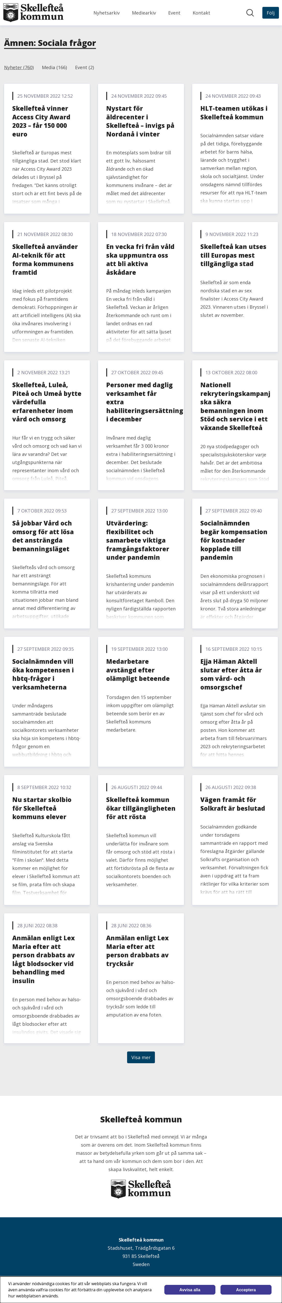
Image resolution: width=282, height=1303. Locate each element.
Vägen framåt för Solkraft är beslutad (232, 803)
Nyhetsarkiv (106, 13)
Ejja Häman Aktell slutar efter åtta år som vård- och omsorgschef (231, 674)
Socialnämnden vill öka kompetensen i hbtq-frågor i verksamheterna (43, 674)
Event (174, 13)
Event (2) (84, 67)
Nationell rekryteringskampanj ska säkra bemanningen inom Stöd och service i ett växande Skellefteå (235, 406)
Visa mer (141, 1057)
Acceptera (246, 1290)
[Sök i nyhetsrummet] (250, 13)
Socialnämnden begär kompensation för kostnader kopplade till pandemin (233, 540)
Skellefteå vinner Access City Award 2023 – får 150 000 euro (41, 121)
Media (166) (54, 67)
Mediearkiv (144, 13)
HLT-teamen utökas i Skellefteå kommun (233, 112)
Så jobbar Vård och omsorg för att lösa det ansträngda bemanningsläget (43, 536)
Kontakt (201, 13)
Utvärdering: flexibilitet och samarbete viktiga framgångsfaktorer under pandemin (137, 540)
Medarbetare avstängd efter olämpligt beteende (138, 670)
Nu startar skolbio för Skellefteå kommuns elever (41, 808)
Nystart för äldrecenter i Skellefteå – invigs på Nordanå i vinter (140, 121)
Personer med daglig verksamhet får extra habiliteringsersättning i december (144, 402)
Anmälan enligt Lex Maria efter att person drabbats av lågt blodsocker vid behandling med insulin (43, 959)
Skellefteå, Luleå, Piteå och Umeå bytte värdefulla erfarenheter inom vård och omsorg (46, 402)
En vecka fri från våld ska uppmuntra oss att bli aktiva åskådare (140, 259)
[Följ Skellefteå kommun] (270, 13)
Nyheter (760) (19, 67)
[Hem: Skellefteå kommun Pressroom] (33, 12)
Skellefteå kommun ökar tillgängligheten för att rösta (141, 808)
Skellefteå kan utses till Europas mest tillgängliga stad (233, 255)
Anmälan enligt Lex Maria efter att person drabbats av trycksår (137, 951)
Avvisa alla (189, 1290)
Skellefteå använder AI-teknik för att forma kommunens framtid (45, 259)
